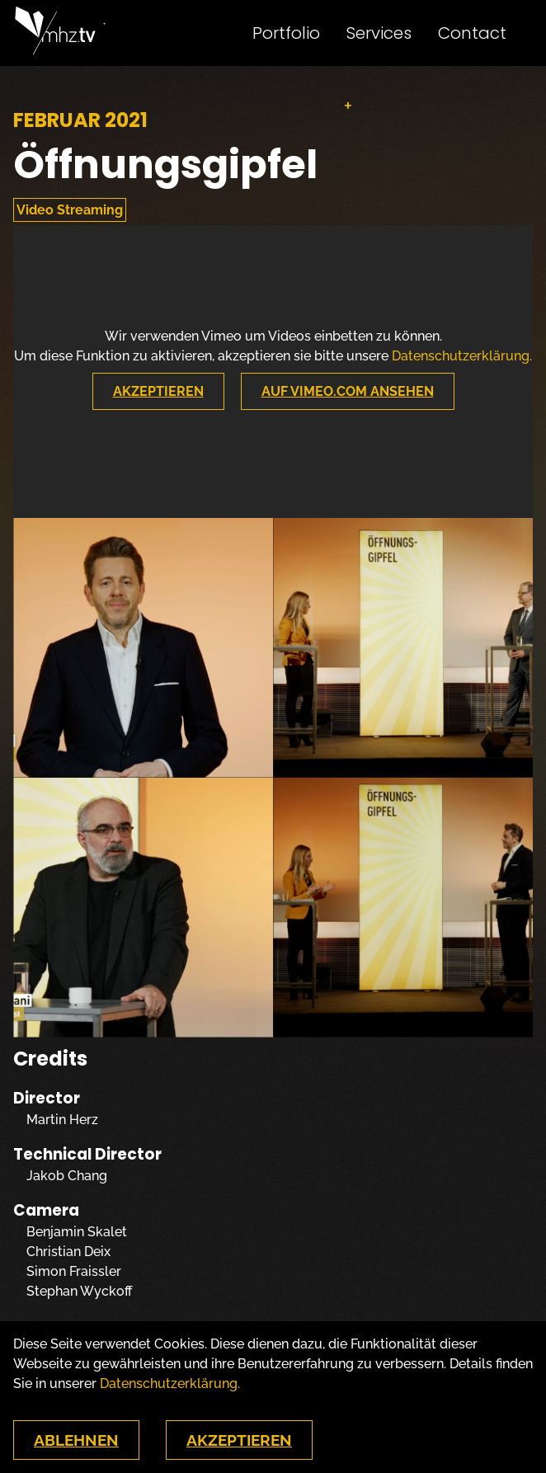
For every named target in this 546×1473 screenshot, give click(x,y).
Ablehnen (76, 1440)
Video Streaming (69, 210)
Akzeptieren (158, 391)
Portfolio (286, 33)
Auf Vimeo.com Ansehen (347, 391)
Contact (472, 33)
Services (379, 33)
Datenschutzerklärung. (462, 356)
